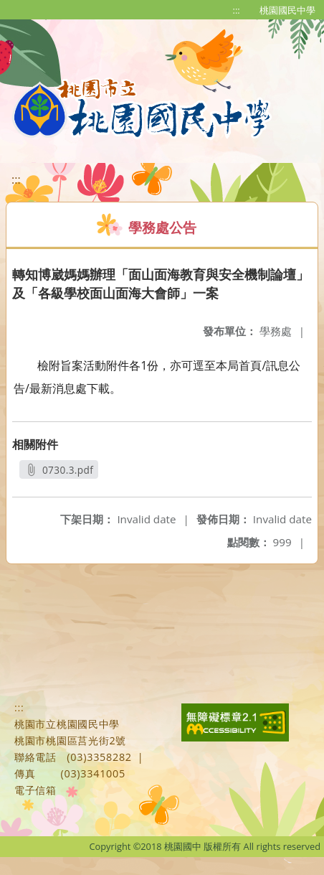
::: (236, 10)
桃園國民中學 (287, 10)
